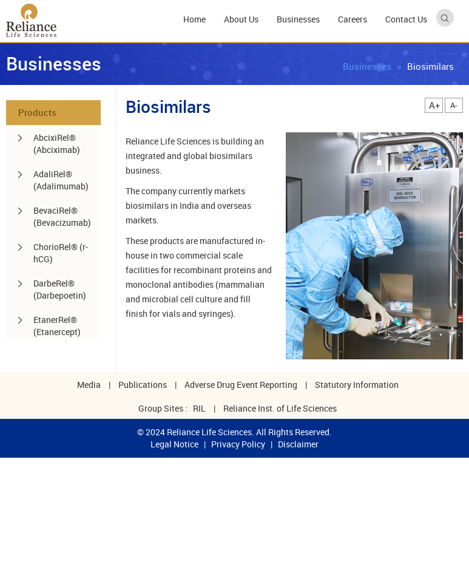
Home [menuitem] (194, 19)
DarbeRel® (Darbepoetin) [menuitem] (59, 289)
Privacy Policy (238, 444)
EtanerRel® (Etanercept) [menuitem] (57, 326)
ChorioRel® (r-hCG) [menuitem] (60, 253)
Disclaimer (298, 444)
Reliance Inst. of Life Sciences (280, 408)
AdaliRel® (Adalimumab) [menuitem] (61, 180)
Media (89, 384)
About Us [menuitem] (241, 19)
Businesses (367, 66)
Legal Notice (174, 444)
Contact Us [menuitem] (406, 19)
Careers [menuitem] (352, 19)
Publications (142, 384)
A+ (434, 105)
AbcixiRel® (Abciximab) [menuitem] (56, 143)
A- (453, 105)
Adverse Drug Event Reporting (240, 384)
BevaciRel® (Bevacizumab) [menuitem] (62, 216)
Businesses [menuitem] (298, 19)
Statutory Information (357, 384)
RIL (199, 408)
